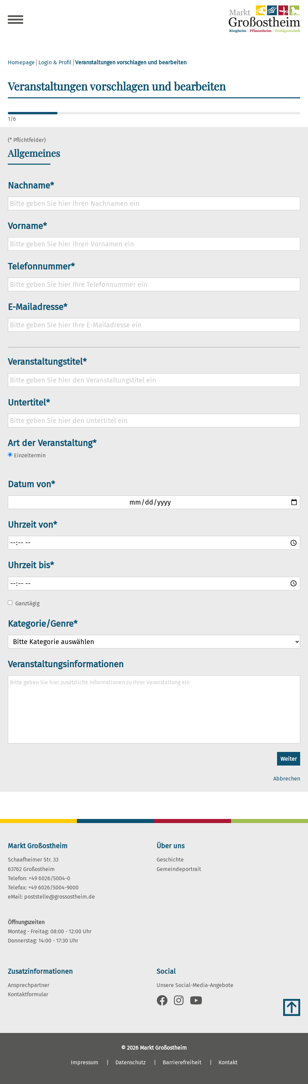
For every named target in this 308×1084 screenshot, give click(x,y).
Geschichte (170, 859)
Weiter (288, 759)
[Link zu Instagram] (178, 1002)
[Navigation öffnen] (15, 20)
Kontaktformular (28, 994)
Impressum (84, 1062)
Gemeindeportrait (179, 869)
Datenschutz (130, 1062)
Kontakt (228, 1062)
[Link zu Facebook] (162, 1002)
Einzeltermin (27, 455)
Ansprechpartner (28, 985)
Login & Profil (54, 62)
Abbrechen (286, 778)
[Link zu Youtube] (196, 1002)
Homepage (21, 62)
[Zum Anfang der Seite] (291, 1007)
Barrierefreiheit (182, 1062)
